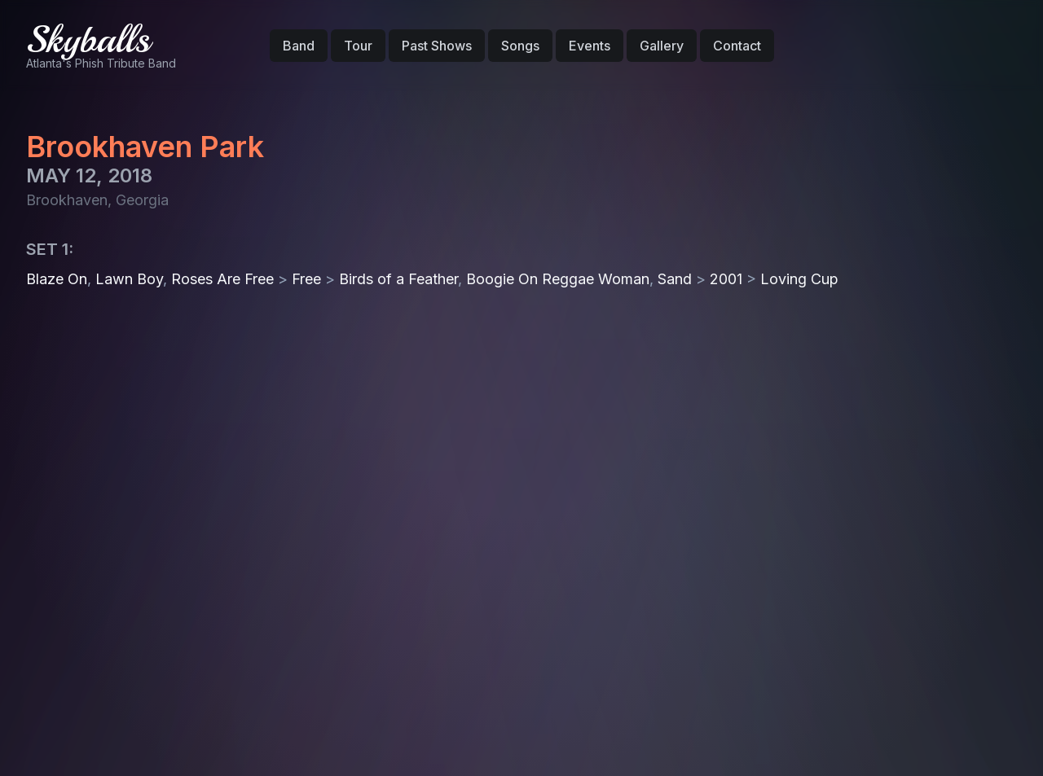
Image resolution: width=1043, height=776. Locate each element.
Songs (520, 45)
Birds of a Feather (398, 278)
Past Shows (437, 45)
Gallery (662, 45)
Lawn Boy (129, 278)
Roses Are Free (222, 278)
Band (299, 45)
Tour (358, 45)
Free (306, 278)
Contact (737, 45)
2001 (726, 278)
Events (589, 45)
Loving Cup (799, 278)
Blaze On (56, 278)
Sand (675, 278)
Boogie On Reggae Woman (557, 278)
